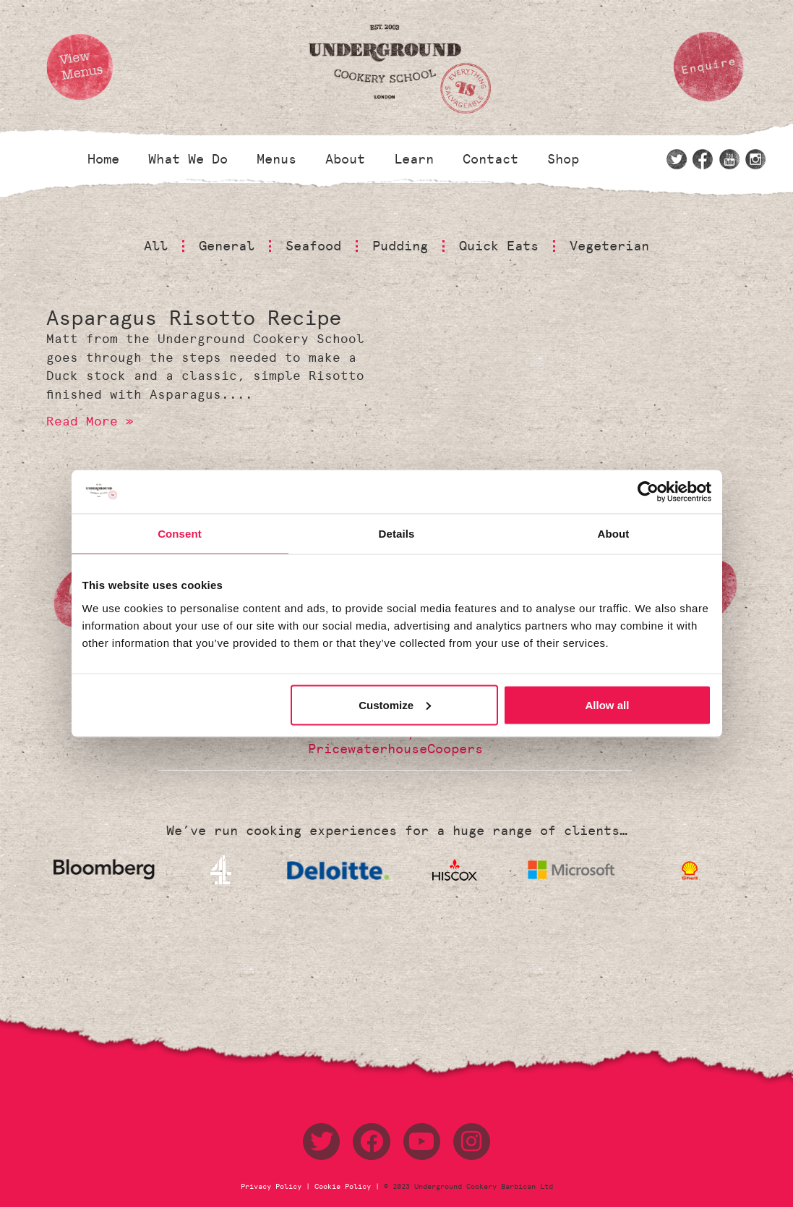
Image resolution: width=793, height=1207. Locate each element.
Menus (276, 159)
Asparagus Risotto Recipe (193, 317)
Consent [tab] (180, 534)
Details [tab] (397, 534)
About (345, 159)
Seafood (313, 246)
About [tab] (614, 534)
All (156, 246)
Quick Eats (499, 246)
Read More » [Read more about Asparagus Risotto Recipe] (90, 421)
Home (103, 159)
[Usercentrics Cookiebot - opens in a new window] (648, 492)
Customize (395, 704)
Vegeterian (609, 246)
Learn (414, 159)
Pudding (400, 246)
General (226, 246)
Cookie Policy (342, 1186)
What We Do (188, 159)
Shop (563, 159)
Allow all (608, 704)
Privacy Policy (273, 1186)
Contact (490, 159)
